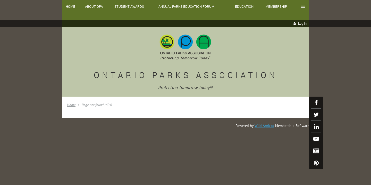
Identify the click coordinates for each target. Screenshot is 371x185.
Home (71, 105)
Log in (302, 23)
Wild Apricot (264, 125)
